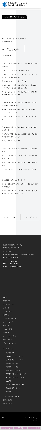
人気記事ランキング (9, 318)
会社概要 (6, 308)
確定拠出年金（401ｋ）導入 (15, 377)
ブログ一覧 (10, 39)
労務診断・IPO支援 (12, 367)
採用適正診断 (7, 400)
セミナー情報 (7, 329)
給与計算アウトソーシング (14, 360)
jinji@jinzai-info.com (16, 266)
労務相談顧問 (10, 353)
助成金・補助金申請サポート (15, 384)
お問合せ (6, 332)
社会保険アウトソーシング (14, 356)
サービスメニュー (9, 304)
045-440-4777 (14, 261)
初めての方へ (7, 301)
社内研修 (9, 381)
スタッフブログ (21, 39)
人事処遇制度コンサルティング (16, 374)
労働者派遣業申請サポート (14, 388)
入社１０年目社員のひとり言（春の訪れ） (32, 217)
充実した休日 (11, 217)
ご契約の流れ (7, 311)
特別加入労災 (7, 403)
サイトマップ (7, 339)
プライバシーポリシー (10, 343)
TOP (3, 39)
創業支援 (9, 391)
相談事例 (6, 315)
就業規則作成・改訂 (12, 363)
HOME (5, 297)
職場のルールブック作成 (14, 370)
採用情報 (6, 325)
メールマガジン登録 (9, 336)
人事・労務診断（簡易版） (11, 396)
